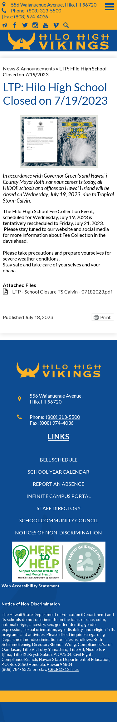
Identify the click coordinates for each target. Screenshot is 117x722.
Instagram (35, 25)
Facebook (14, 25)
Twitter (25, 25)
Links (58, 436)
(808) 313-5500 (44, 10)
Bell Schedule (58, 459)
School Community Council (58, 520)
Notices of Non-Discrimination (58, 532)
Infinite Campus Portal (59, 496)
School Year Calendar (58, 472)
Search (66, 25)
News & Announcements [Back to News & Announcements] (29, 68)
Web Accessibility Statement (31, 585)
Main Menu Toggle (109, 6)
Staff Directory (58, 508)
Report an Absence (58, 484)
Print (105, 317)
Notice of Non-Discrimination (31, 603)
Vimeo (56, 25)
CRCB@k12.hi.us (63, 669)
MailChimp (4, 25)
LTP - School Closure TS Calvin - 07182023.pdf (62, 291)
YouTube (45, 25)
